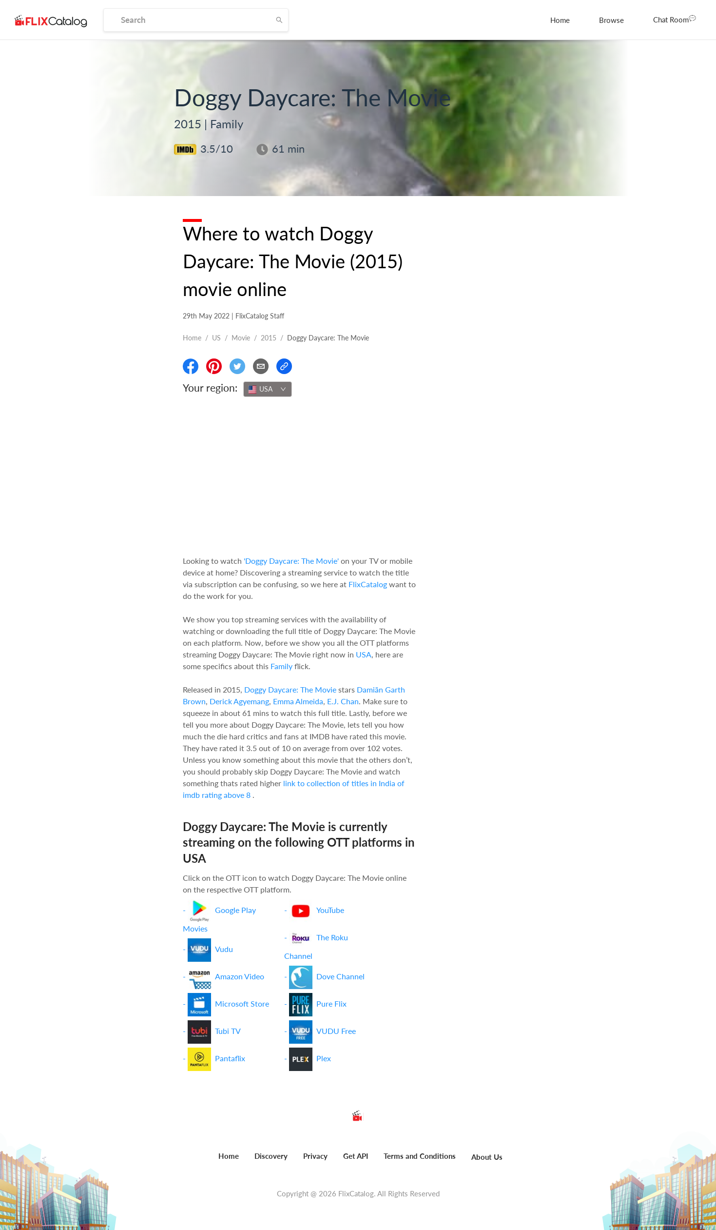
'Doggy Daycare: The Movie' (291, 560)
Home (560, 20)
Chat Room (674, 19)
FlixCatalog (367, 584)
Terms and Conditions (420, 1155)
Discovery (271, 1155)
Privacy (315, 1155)
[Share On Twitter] (237, 366)
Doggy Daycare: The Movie (290, 689)
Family (281, 666)
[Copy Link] (284, 366)
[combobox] (267, 389)
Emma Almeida (298, 701)
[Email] (261, 366)
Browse (611, 20)
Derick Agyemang (239, 701)
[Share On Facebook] (190, 366)
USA (363, 654)
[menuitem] (560, 20)
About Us (487, 1156)
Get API (355, 1155)
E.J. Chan (343, 701)
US (216, 338)
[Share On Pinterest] (214, 366)
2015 (268, 338)
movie (241, 338)
